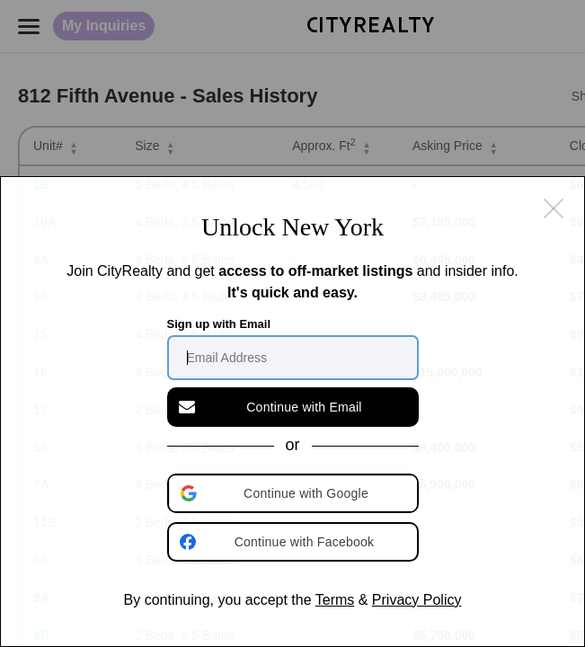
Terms (335, 599)
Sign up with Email (219, 324)
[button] (295, 493)
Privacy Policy (417, 599)
